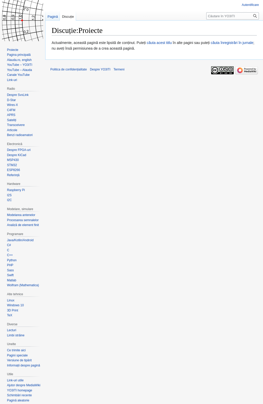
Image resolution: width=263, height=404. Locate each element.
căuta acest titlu (159, 43)
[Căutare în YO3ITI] (232, 16)
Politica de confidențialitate (68, 69)
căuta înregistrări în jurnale (232, 43)
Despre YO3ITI (100, 69)
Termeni (119, 69)
